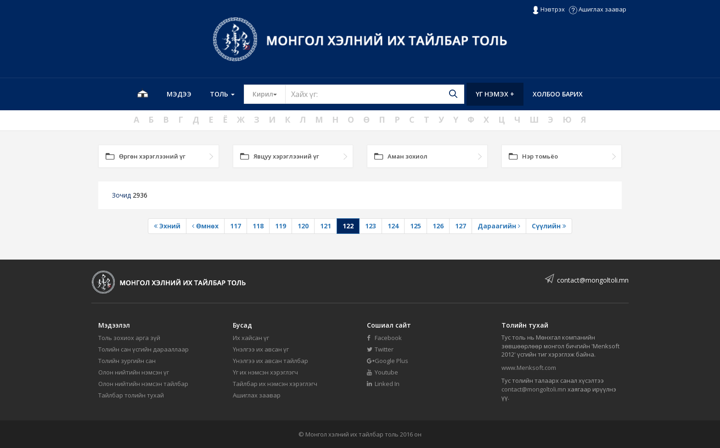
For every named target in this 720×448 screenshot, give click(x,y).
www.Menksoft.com (528, 367)
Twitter (380, 349)
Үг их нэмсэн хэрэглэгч (265, 372)
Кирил (269, 93)
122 (348, 225)
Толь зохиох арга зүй (129, 338)
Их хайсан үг (251, 338)
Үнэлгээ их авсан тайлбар (270, 361)
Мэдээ (179, 94)
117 (235, 225)
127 (460, 225)
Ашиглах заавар (597, 9)
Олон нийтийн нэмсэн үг (133, 372)
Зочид (129, 195)
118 (258, 225)
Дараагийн (499, 225)
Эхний (167, 225)
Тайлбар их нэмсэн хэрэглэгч (275, 384)
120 (303, 225)
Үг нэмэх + (495, 94)
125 (415, 225)
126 (438, 225)
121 (325, 225)
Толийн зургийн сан (127, 361)
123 (370, 225)
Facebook (384, 338)
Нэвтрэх (548, 9)
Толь (222, 94)
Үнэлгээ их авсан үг (261, 349)
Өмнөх (205, 225)
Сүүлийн (549, 225)
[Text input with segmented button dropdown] (374, 94)
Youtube (382, 372)
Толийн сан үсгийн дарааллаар (143, 349)
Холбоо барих (558, 94)
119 (280, 225)
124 (393, 225)
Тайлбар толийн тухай (131, 395)
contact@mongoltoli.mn (593, 280)
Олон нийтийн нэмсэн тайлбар (143, 384)
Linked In (383, 384)
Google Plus (387, 361)
